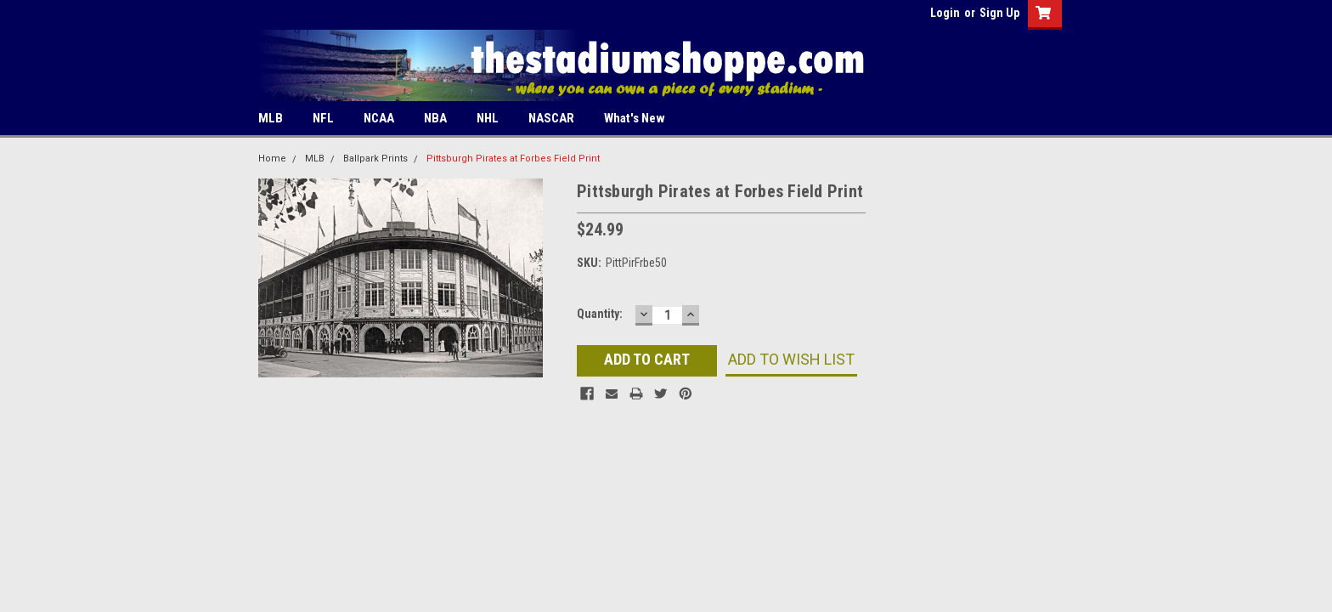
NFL (323, 118)
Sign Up (999, 13)
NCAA (379, 118)
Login (945, 13)
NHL (488, 118)
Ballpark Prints (375, 158)
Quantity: (600, 313)
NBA (435, 118)
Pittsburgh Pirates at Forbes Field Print (513, 158)
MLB (270, 118)
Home (272, 158)
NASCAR (551, 118)
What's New (634, 118)
